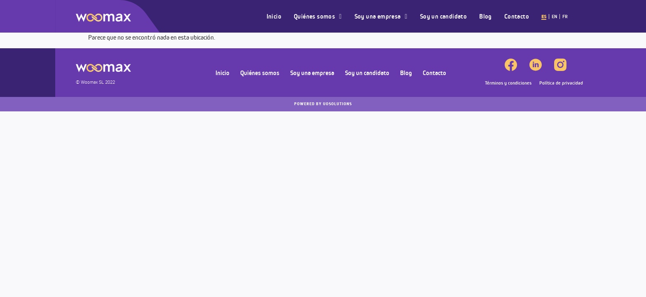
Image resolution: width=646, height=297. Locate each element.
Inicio (274, 16)
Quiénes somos (318, 16)
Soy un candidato (443, 16)
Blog (485, 16)
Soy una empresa (380, 16)
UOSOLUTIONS (323, 103)
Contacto (516, 16)
